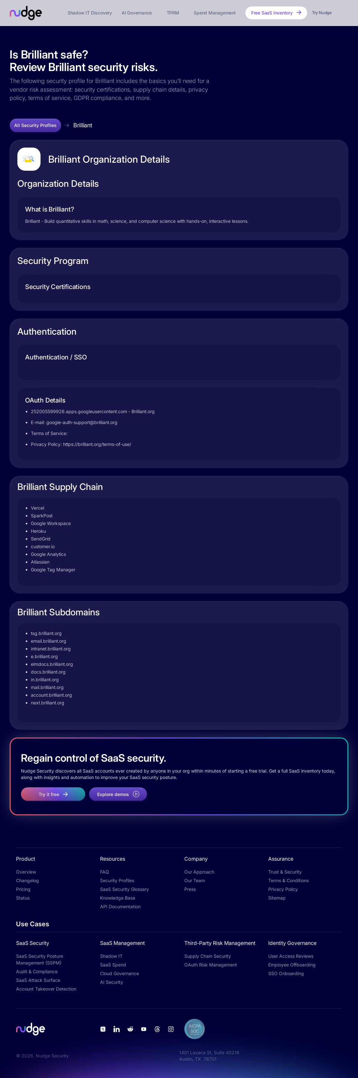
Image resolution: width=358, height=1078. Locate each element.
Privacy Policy (283, 889)
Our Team (194, 880)
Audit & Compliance (37, 971)
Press (190, 889)
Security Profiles (117, 880)
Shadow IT (111, 956)
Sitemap (277, 898)
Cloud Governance (119, 973)
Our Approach (199, 871)
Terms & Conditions (288, 880)
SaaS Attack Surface (38, 980)
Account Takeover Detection (46, 989)
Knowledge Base (117, 898)
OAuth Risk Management (210, 964)
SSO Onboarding (286, 973)
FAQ (104, 871)
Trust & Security (285, 871)
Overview (26, 871)
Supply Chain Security (207, 956)
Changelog (27, 880)
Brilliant (82, 125)
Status (23, 898)
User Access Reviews (290, 956)
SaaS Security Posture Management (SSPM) (39, 959)
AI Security (111, 982)
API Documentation (120, 906)
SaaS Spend (113, 964)
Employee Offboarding (292, 964)
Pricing (23, 889)
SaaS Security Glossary (124, 889)
